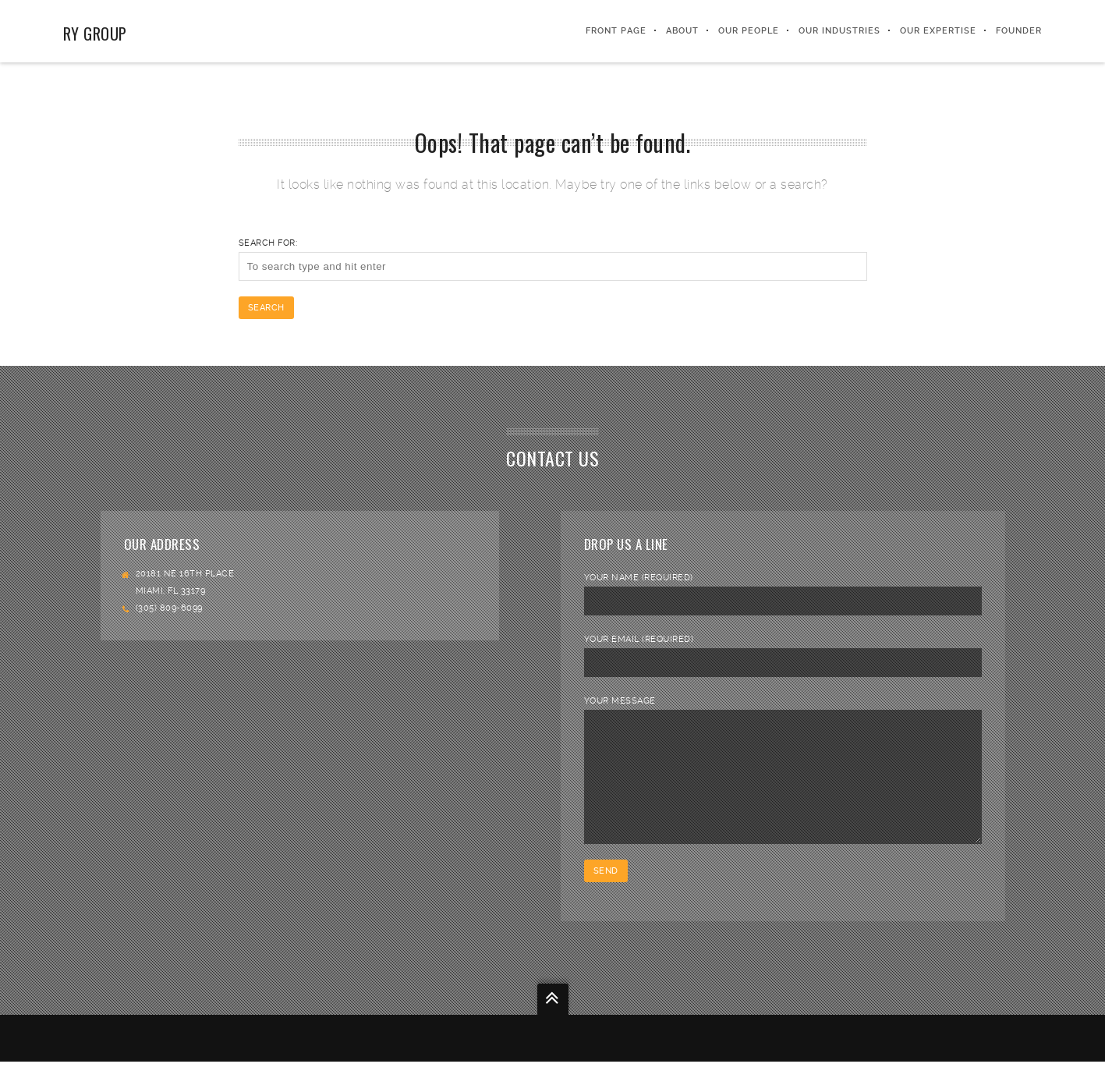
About (682, 31)
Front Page (616, 31)
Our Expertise (938, 31)
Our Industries (839, 31)
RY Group (95, 33)
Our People (748, 31)
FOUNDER (1019, 31)
